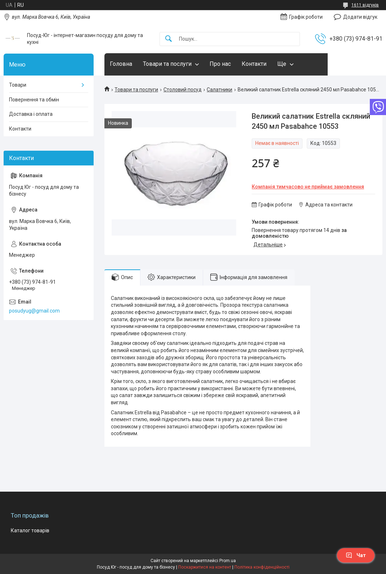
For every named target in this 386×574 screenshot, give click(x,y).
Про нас (220, 63)
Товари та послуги (167, 63)
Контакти (254, 63)
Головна (121, 63)
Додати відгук (360, 17)
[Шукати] (168, 39)
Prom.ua (227, 560)
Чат (356, 555)
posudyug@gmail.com (34, 311)
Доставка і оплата (31, 114)
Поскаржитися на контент (204, 567)
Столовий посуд (182, 89)
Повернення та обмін (34, 99)
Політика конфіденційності (262, 567)
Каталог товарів (30, 530)
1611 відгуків (365, 5)
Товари (17, 85)
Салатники (219, 89)
